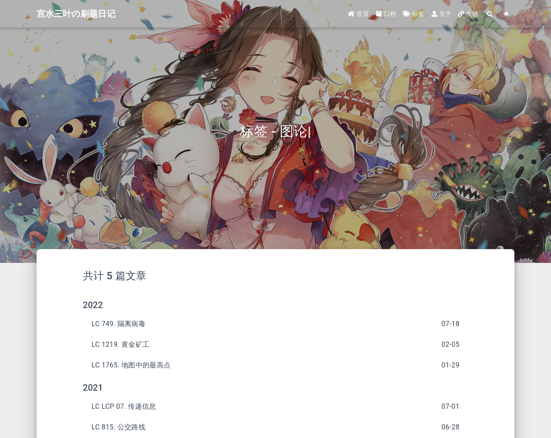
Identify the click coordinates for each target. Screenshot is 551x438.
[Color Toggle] (506, 14)
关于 (441, 13)
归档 (386, 13)
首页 (358, 13)
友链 (468, 13)
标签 (413, 13)
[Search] (490, 14)
